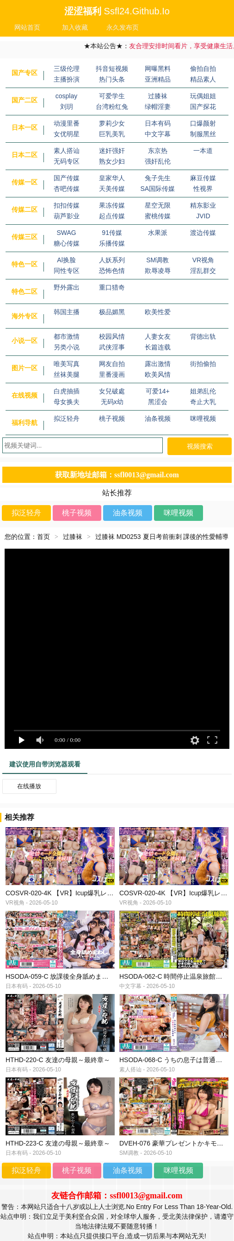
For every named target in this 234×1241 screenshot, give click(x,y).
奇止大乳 (203, 401)
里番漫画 (112, 374)
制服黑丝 (203, 134)
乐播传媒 (112, 243)
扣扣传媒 (67, 205)
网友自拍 (112, 363)
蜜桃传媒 (158, 216)
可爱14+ (158, 391)
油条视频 (158, 418)
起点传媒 (112, 216)
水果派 (157, 232)
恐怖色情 (112, 270)
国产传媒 (67, 178)
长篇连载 (158, 347)
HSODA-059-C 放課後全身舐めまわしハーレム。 (76, 976)
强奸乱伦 (158, 161)
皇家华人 (112, 178)
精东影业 (203, 205)
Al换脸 (66, 260)
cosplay (66, 96)
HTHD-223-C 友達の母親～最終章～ (58, 1143)
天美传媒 (112, 188)
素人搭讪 (67, 150)
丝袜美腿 (67, 374)
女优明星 (67, 134)
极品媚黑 (112, 312)
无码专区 (67, 161)
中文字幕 (158, 134)
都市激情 (67, 336)
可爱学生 (112, 96)
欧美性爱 (158, 312)
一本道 (203, 150)
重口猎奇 (112, 287)
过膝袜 (157, 96)
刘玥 (66, 106)
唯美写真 (67, 363)
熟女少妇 (112, 161)
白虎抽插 (67, 391)
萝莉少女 (112, 123)
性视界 (203, 188)
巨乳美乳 (112, 134)
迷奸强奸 (112, 150)
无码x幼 (112, 401)
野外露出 (67, 287)
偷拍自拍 (203, 68)
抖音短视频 (112, 68)
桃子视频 (112, 418)
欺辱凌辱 (158, 270)
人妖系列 (112, 260)
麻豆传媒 (203, 178)
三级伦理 (67, 68)
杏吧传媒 (67, 188)
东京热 (157, 150)
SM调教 (157, 260)
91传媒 (112, 232)
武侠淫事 (112, 347)
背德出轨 (203, 336)
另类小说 (67, 347)
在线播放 (29, 786)
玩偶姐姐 (203, 96)
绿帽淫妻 (158, 106)
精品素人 (203, 79)
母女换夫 (67, 401)
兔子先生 (158, 178)
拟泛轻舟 (67, 418)
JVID (203, 216)
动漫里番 (67, 123)
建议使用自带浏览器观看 (44, 764)
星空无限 (158, 205)
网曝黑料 (158, 68)
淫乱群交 (203, 270)
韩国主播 (67, 312)
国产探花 (203, 106)
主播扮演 (67, 79)
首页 (43, 536)
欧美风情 (158, 374)
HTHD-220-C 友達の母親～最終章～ (58, 1060)
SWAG (66, 232)
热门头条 (112, 79)
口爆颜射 (203, 123)
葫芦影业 (67, 216)
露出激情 (158, 363)
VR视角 (203, 260)
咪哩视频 (203, 418)
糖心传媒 (67, 243)
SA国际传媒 (157, 188)
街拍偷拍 (203, 363)
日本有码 (158, 123)
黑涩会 (157, 401)
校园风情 (112, 336)
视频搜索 (200, 446)
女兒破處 (112, 391)
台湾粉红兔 (112, 106)
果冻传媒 (112, 205)
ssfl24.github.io (137, 11)
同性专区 (67, 270)
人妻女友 (158, 336)
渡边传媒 (203, 232)
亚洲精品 (158, 79)
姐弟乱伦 (203, 391)
